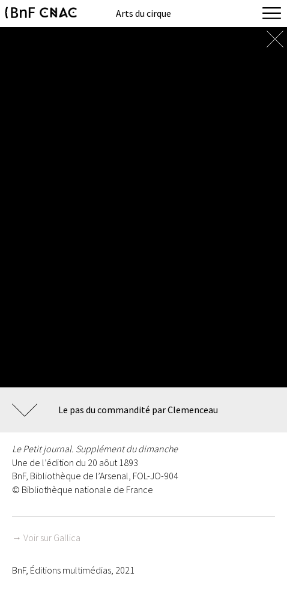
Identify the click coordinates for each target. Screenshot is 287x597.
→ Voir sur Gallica (46, 538)
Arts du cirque (143, 13)
